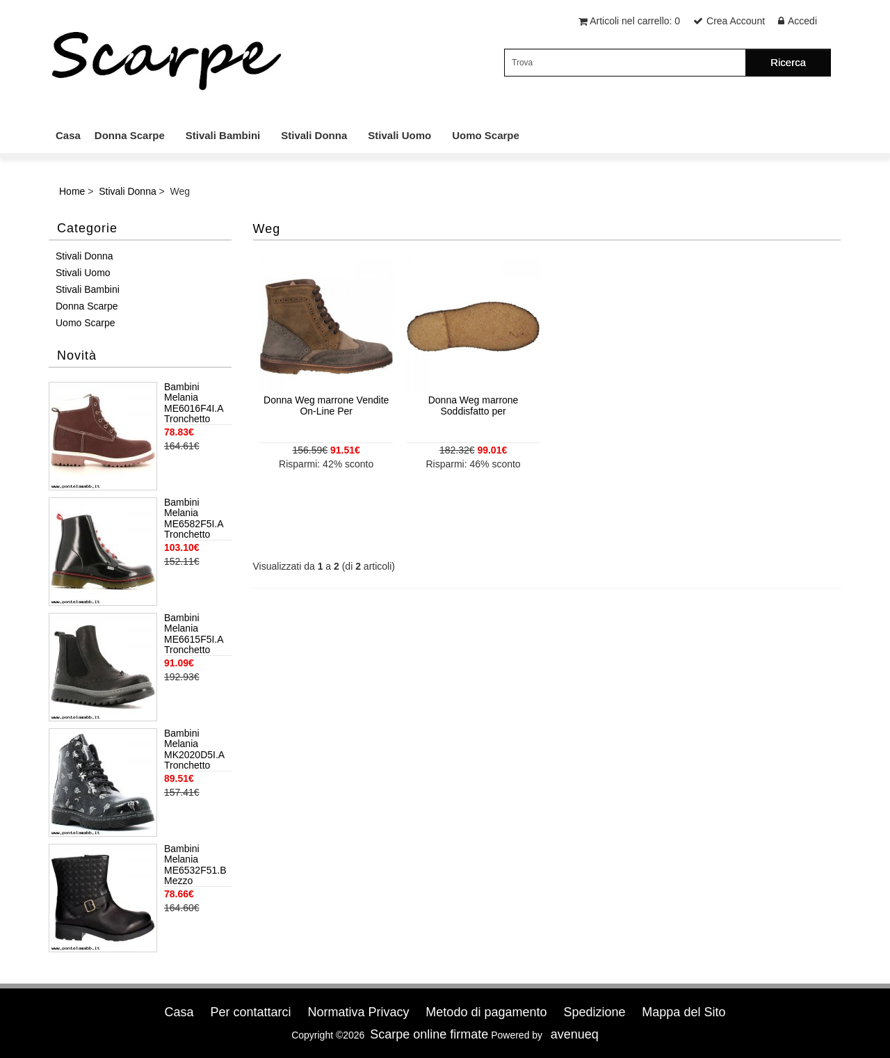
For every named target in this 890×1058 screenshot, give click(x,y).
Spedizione (594, 1012)
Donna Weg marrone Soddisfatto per (473, 405)
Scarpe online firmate (429, 1034)
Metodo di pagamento (486, 1012)
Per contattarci (250, 1012)
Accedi (802, 20)
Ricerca (788, 62)
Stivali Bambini (223, 135)
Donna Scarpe (130, 135)
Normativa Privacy (358, 1012)
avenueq (575, 1034)
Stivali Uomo (399, 135)
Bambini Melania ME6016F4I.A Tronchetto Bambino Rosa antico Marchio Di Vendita (196, 403)
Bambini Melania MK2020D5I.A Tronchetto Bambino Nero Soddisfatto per (196, 749)
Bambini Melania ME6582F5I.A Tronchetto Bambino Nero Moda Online (195, 518)
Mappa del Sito (683, 1012)
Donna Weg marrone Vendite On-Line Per (326, 405)
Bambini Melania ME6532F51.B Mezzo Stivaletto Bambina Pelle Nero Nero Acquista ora (195, 865)
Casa (68, 135)
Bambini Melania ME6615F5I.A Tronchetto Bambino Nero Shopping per (195, 634)
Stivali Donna (314, 135)
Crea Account (735, 20)
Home (72, 191)
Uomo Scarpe (485, 135)
